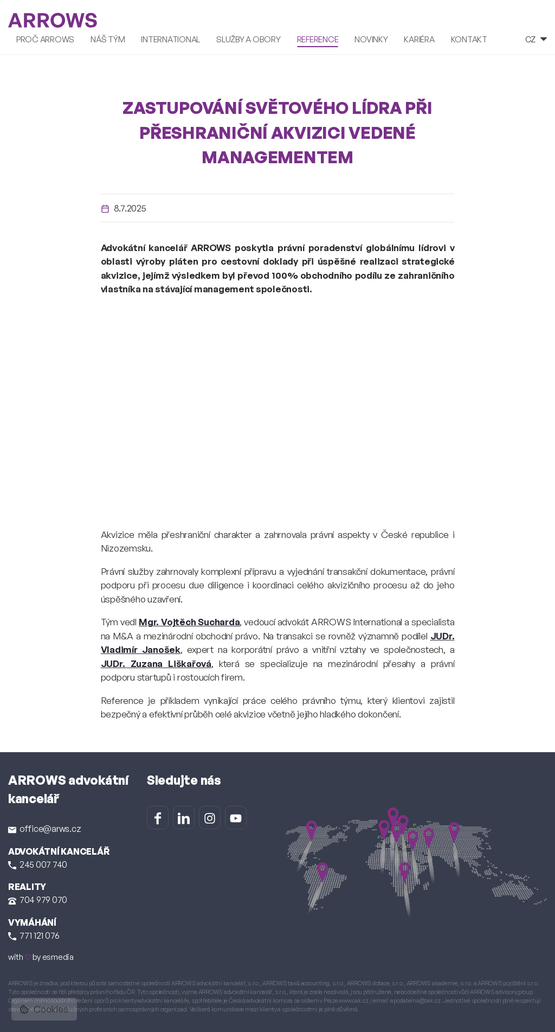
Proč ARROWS (45, 38)
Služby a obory (248, 38)
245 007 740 (37, 863)
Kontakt (469, 38)
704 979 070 (37, 898)
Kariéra (419, 38)
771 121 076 (34, 934)
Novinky (371, 38)
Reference (318, 38)
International (170, 38)
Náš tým (108, 38)
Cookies (44, 1009)
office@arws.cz (44, 827)
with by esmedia (41, 956)
